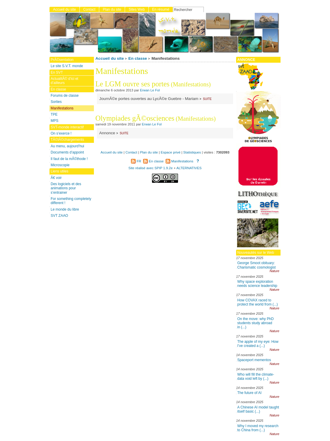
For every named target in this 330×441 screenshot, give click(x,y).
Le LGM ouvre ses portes (132, 84)
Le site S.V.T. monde (67, 66)
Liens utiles (59, 171)
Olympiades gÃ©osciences (134, 118)
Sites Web (137, 9)
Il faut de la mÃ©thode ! (69, 159)
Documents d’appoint (67, 152)
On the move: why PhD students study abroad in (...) (255, 323)
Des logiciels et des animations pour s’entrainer (66, 188)
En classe (137, 58)
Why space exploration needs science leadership (257, 284)
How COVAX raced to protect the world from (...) (257, 302)
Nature (274, 271)
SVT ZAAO (59, 216)
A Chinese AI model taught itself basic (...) (258, 409)
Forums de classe (65, 95)
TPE (54, 114)
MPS (54, 121)
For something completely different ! (71, 201)
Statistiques (192, 152)
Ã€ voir (56, 178)
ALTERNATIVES (188, 168)
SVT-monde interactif (67, 127)
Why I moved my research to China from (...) (257, 428)
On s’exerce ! (61, 133)
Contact (89, 9)
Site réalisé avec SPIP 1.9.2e (151, 168)
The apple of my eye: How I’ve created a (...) (257, 344)
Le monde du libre (65, 209)
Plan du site (112, 9)
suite (207, 98)
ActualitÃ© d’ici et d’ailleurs (64, 81)
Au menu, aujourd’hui (67, 146)
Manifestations (62, 108)
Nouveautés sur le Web (255, 253)
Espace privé (170, 152)
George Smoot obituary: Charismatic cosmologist (256, 265)
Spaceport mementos (254, 360)
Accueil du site (109, 58)
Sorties (56, 102)
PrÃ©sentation (62, 60)
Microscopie (60, 165)
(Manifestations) (191, 84)
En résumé (160, 9)
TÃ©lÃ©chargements (67, 140)
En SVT (57, 72)
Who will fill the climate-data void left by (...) (255, 376)
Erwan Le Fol (150, 90)
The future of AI (249, 393)
